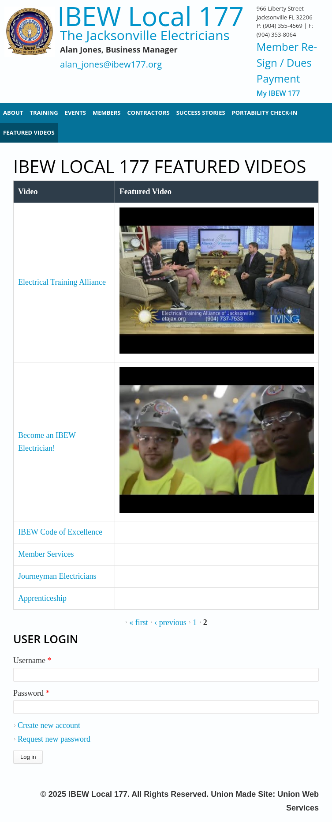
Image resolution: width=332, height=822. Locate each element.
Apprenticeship (42, 598)
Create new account (49, 725)
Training (44, 113)
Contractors (148, 113)
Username (32, 660)
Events (75, 113)
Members (107, 113)
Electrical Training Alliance (62, 282)
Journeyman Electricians (57, 576)
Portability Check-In (265, 113)
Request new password (54, 739)
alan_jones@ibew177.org (111, 64)
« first (138, 622)
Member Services (46, 554)
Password (31, 693)
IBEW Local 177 (150, 16)
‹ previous (170, 622)
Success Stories (200, 113)
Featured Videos (29, 132)
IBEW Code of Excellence (60, 532)
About (13, 113)
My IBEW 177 (278, 93)
